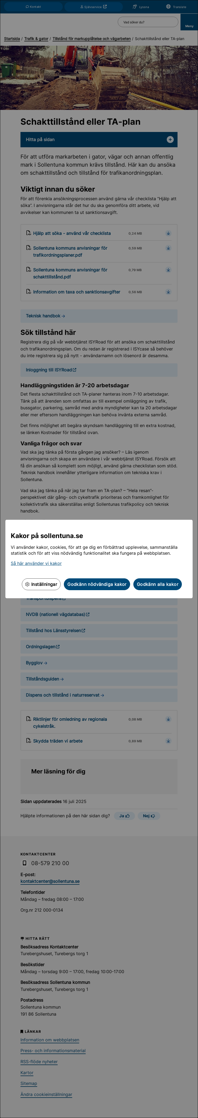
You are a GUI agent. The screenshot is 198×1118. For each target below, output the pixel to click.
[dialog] (99, 559)
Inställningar (41, 584)
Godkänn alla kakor (157, 584)
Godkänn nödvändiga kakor (97, 584)
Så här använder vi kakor (36, 563)
